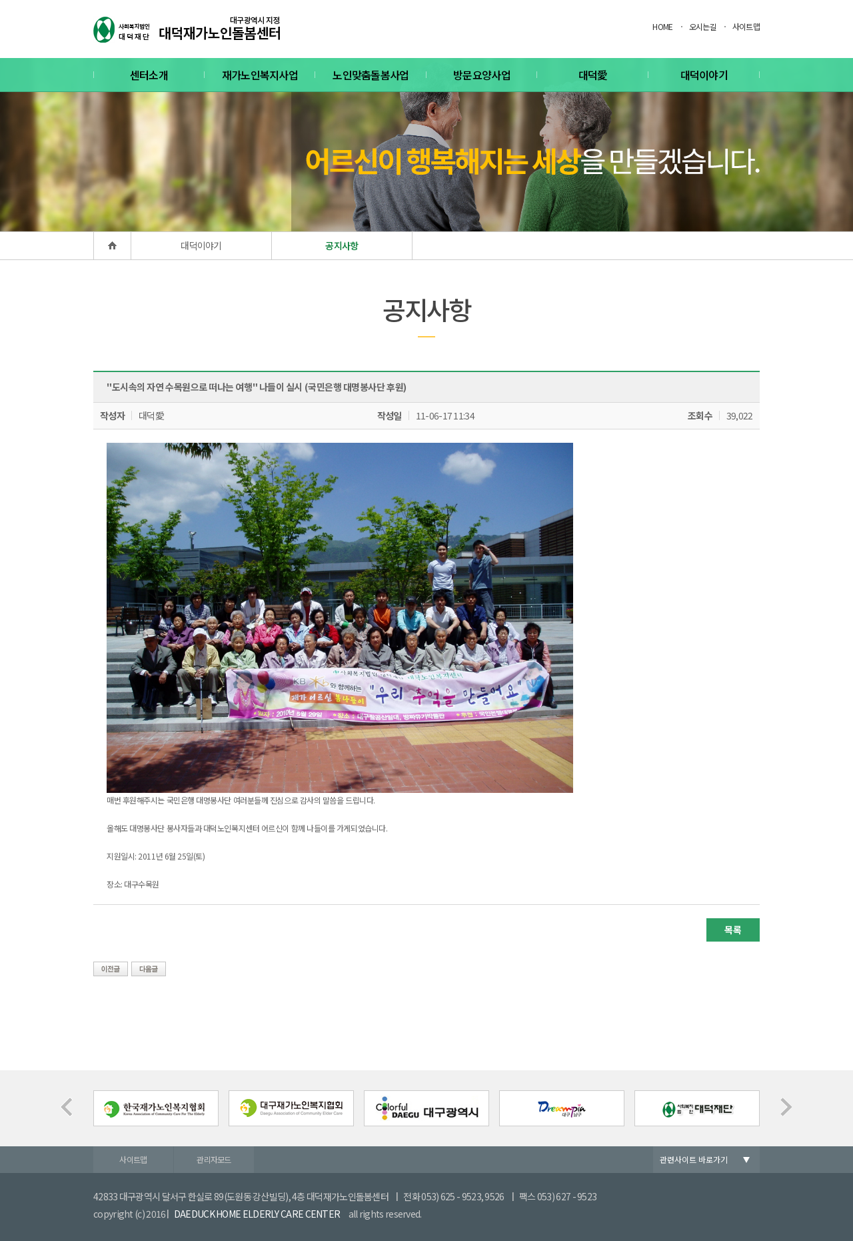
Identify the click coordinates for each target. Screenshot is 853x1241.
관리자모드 (214, 1159)
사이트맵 (746, 26)
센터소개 (149, 75)
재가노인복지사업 (260, 75)
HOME (662, 26)
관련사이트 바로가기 (694, 1159)
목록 (732, 929)
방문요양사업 (481, 75)
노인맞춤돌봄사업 (371, 75)
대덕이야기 (704, 75)
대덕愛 (593, 75)
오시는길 (702, 26)
